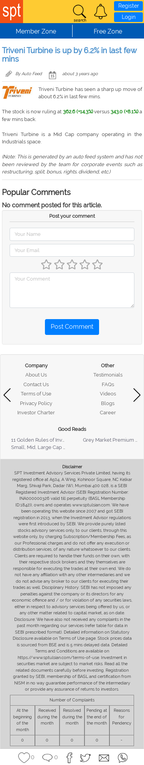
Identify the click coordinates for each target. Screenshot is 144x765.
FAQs (108, 384)
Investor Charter (36, 412)
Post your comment (72, 216)
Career (108, 412)
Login (129, 17)
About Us (36, 375)
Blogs (107, 403)
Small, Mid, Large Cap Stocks (44, 447)
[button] (100, 11)
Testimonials (107, 375)
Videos (108, 394)
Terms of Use (36, 394)
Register (128, 6)
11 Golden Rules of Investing (43, 440)
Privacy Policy (36, 403)
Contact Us (36, 384)
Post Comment (72, 326)
